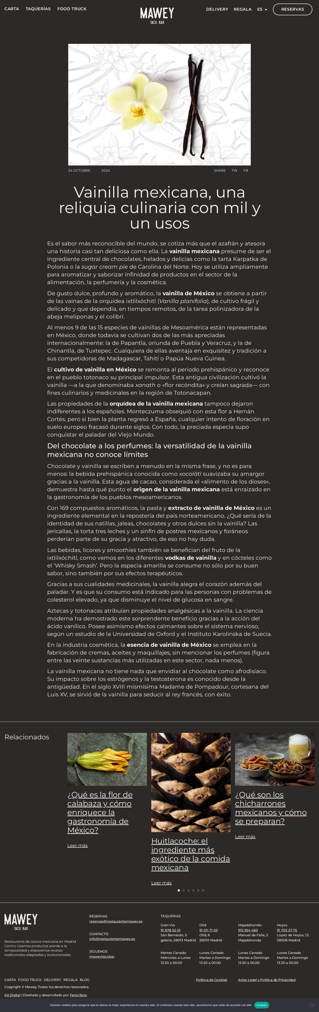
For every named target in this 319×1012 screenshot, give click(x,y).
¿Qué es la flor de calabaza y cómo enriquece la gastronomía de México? (99, 812)
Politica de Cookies (211, 980)
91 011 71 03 (208, 930)
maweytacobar (102, 956)
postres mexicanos (192, 531)
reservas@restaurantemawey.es (116, 921)
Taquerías (38, 9)
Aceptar (262, 1005)
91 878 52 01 (171, 930)
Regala (242, 9)
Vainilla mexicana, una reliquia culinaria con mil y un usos (160, 208)
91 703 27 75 (287, 930)
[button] (234, 170)
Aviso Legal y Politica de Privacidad (267, 980)
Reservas (292, 9)
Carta (11, 9)
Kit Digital (12, 995)
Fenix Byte (78, 995)
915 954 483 (248, 930)
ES (262, 9)
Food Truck (72, 9)
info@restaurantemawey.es (112, 939)
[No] (312, 1005)
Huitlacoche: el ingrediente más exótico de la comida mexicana (190, 854)
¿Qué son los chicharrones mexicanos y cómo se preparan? (271, 808)
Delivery (217, 9)
